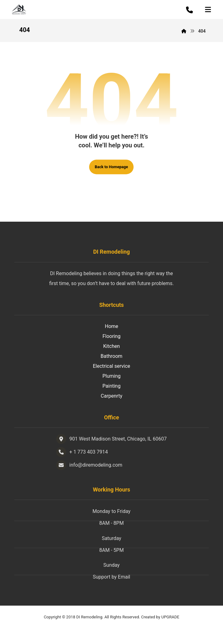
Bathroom (111, 356)
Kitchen (111, 346)
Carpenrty (111, 396)
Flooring (111, 336)
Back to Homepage (111, 167)
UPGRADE (170, 617)
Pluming (111, 376)
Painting (111, 386)
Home (111, 326)
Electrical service (111, 366)
